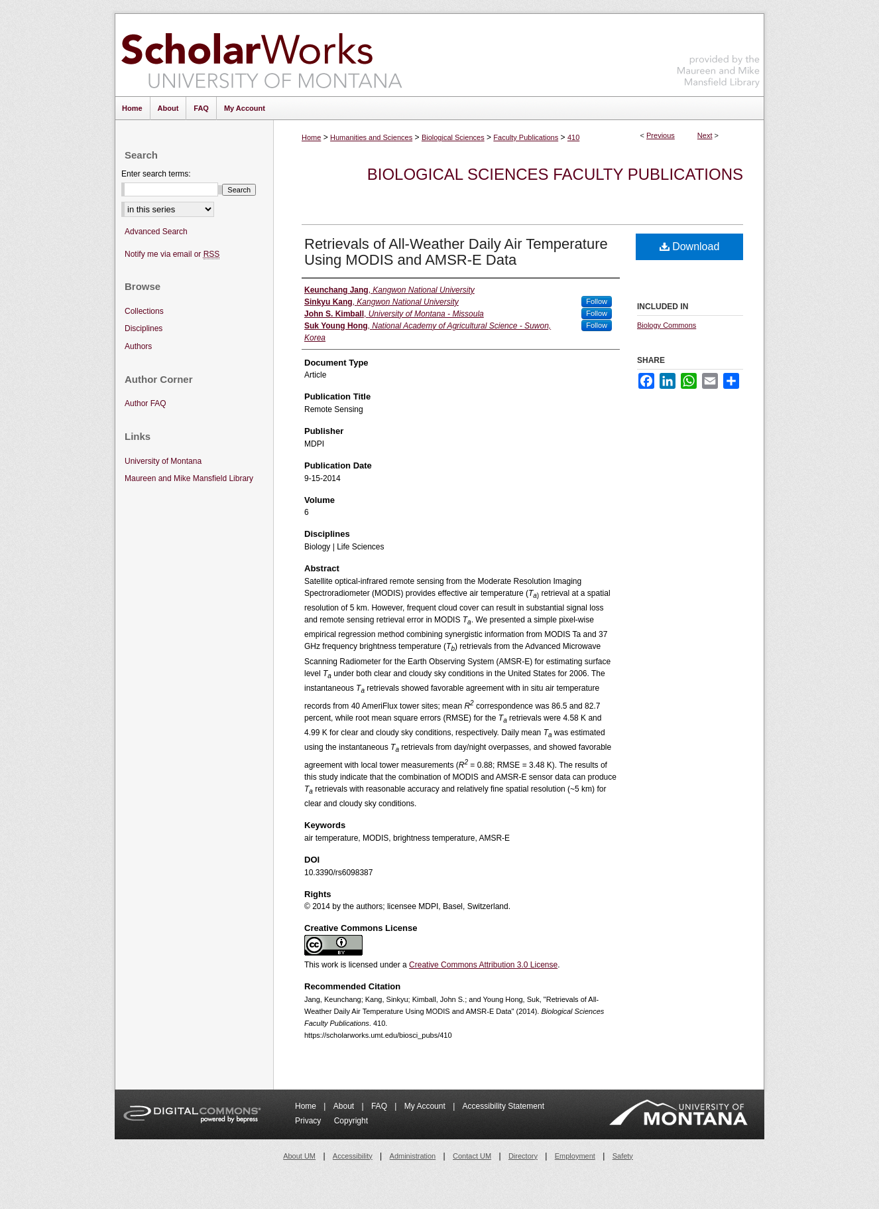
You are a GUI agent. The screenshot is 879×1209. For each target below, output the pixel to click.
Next (705, 135)
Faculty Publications (525, 137)
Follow (596, 301)
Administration (413, 1156)
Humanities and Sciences (371, 137)
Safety (623, 1156)
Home (311, 137)
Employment (575, 1156)
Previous (660, 135)
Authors (138, 346)
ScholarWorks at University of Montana (261, 55)
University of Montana (163, 461)
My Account (425, 1106)
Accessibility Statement (503, 1106)
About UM (299, 1156)
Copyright (351, 1120)
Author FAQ (145, 403)
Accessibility (353, 1156)
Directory (523, 1156)
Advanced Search (156, 231)
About (345, 1106)
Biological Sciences (453, 137)
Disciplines (143, 328)
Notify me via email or (172, 254)
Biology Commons (666, 325)
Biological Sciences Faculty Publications (555, 174)
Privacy (309, 1120)
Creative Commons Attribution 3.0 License (483, 964)
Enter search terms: (156, 173)
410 (573, 137)
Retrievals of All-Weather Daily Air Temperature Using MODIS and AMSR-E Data (456, 252)
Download (690, 246)
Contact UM (472, 1156)
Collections (144, 311)
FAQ (380, 1106)
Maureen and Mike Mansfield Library (719, 53)
